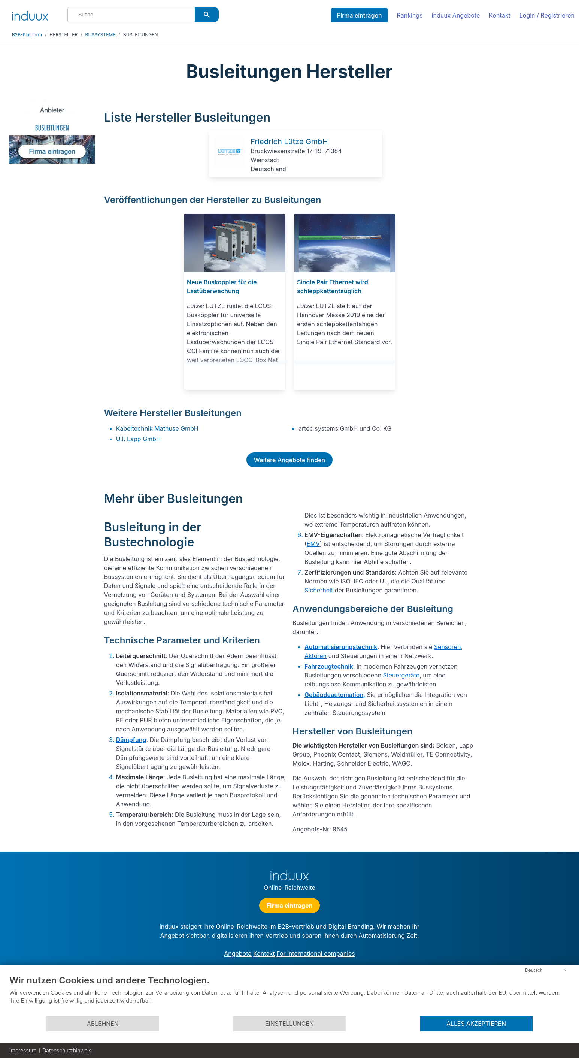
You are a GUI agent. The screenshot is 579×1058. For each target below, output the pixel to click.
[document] (289, 995)
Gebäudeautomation (333, 694)
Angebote (237, 953)
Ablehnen (102, 1023)
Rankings (410, 15)
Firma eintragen (359, 15)
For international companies (315, 953)
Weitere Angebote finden (289, 460)
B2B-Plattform (27, 34)
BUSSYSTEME (100, 34)
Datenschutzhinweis (66, 1050)
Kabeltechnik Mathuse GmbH (157, 428)
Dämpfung (131, 739)
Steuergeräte (401, 675)
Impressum (22, 1050)
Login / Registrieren (547, 15)
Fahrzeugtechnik (328, 666)
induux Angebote (456, 15)
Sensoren (447, 647)
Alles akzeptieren (476, 1023)
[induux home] (29, 14)
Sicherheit (318, 590)
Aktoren (315, 656)
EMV (313, 544)
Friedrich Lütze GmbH (289, 141)
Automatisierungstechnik (340, 647)
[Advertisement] (526, 210)
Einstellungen (289, 1023)
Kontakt (499, 15)
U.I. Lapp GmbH (138, 439)
